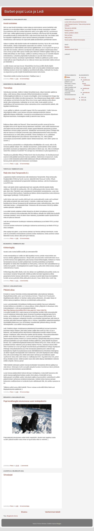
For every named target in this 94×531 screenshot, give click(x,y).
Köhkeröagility (9, 248)
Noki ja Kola (68, 37)
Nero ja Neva (68, 35)
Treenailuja (8, 88)
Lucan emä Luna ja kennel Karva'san (75, 22)
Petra (68, 77)
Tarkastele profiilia (70, 99)
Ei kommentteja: (25, 78)
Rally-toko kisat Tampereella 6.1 (16, 173)
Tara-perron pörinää (70, 28)
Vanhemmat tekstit (52, 512)
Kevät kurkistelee (10, 23)
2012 (82, 77)
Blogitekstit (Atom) (12, 516)
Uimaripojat (8, 475)
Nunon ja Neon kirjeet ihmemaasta (75, 40)
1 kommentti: (25, 465)
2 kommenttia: (24, 280)
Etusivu (24, 512)
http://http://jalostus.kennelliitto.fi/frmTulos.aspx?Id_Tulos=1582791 (25, 310)
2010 (82, 100)
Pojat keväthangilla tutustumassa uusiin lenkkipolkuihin (25, 401)
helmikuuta (86, 88)
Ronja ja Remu (69, 30)
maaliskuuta (86, 80)
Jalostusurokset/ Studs (71, 49)
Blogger (59, 523)
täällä (52, 98)
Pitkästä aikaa (9, 290)
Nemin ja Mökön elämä (71, 33)
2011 (82, 97)
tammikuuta (86, 92)
